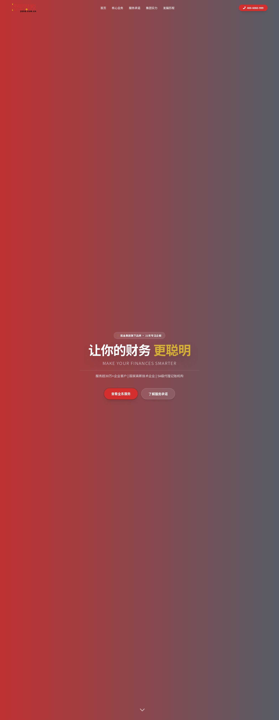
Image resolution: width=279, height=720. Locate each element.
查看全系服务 (121, 393)
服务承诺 (134, 8)
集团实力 (151, 8)
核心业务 (117, 8)
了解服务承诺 (158, 393)
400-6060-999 (253, 8)
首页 (103, 8)
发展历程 (168, 8)
